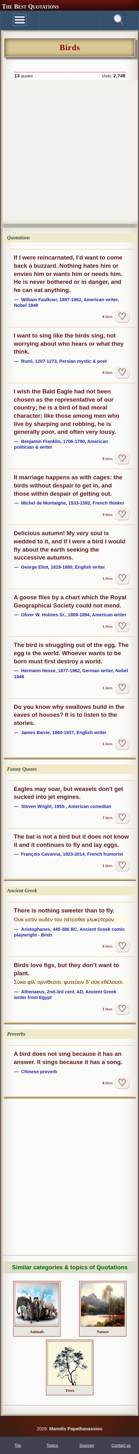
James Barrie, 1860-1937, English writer (64, 732)
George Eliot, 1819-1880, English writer (63, 567)
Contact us (121, 1445)
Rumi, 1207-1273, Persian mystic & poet (64, 361)
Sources (86, 1445)
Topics (52, 1445)
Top (17, 1445)
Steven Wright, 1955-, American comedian (66, 806)
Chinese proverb (39, 1071)
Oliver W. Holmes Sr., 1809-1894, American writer (73, 614)
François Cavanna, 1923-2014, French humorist (72, 854)
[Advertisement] (69, 150)
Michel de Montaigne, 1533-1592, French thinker (72, 503)
